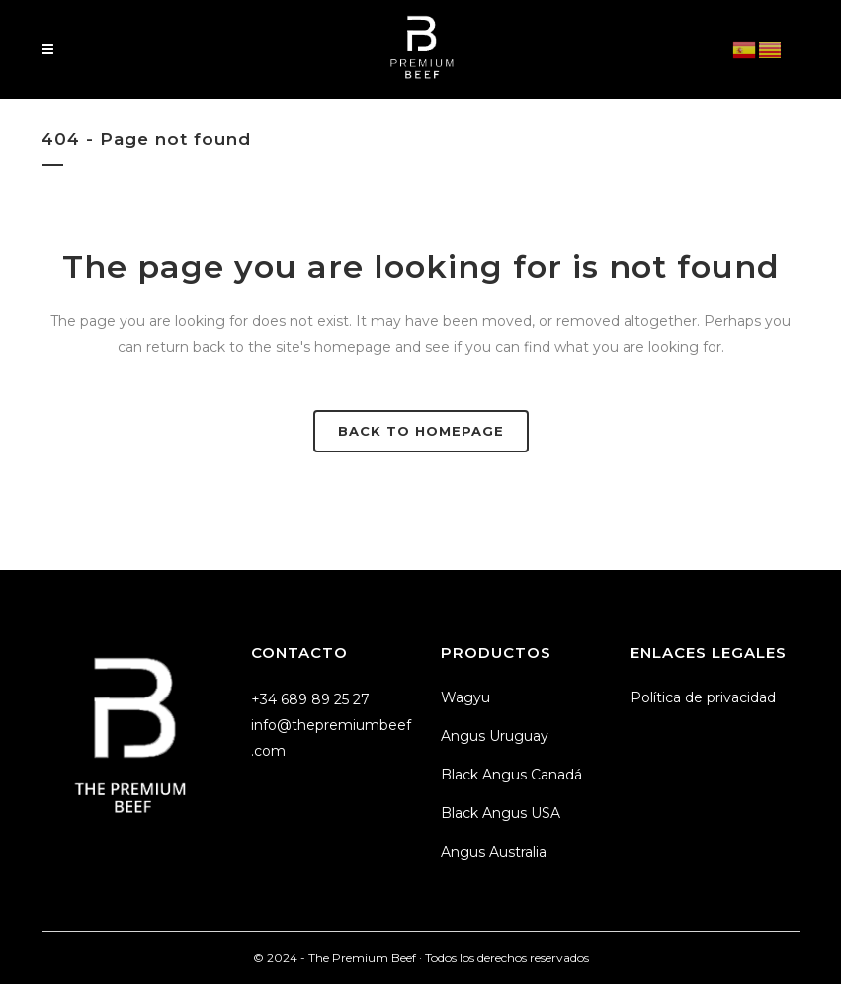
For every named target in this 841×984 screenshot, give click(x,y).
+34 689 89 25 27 (310, 699)
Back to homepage (421, 431)
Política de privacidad (703, 697)
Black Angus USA (500, 813)
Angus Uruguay (494, 736)
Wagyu (465, 697)
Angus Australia (494, 852)
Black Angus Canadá (511, 774)
